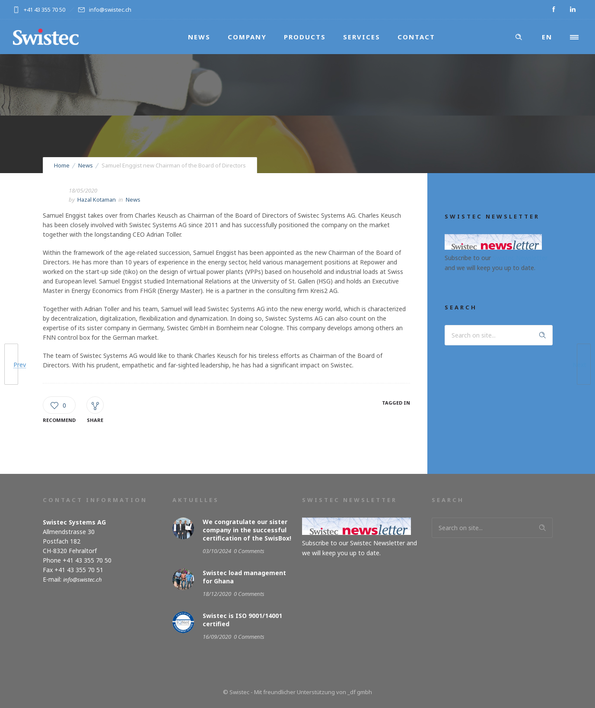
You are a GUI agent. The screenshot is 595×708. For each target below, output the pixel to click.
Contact (416, 36)
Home (62, 165)
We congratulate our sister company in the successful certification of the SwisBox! (247, 530)
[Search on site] (499, 335)
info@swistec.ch (82, 579)
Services (361, 36)
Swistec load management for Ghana (244, 577)
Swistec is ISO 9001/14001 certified (242, 619)
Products (305, 36)
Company (247, 36)
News (199, 36)
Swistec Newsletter (520, 258)
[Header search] (518, 37)
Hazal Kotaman (96, 199)
